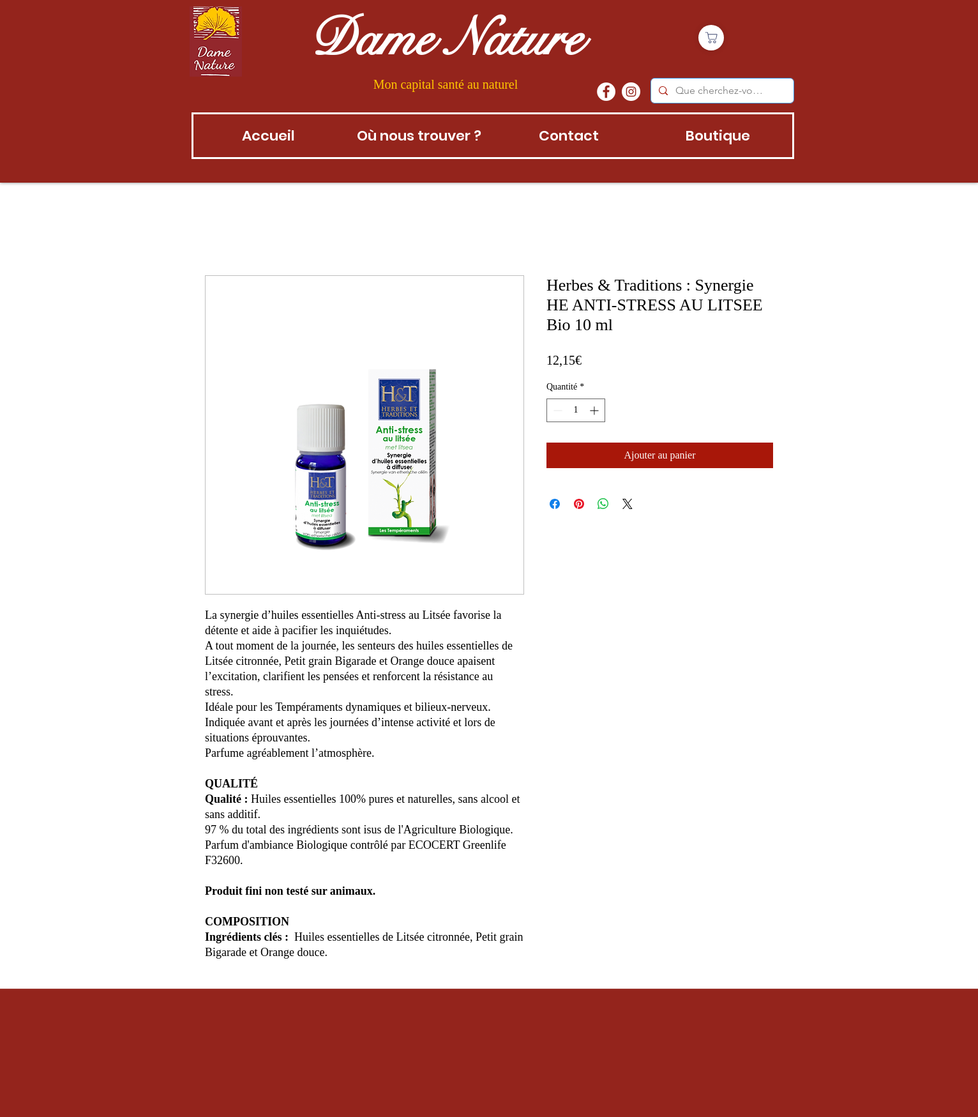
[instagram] (631, 91)
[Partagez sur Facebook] (554, 504)
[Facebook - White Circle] (606, 91)
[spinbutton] (575, 410)
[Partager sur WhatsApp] (603, 504)
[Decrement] (556, 410)
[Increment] (595, 410)
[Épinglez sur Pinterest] (579, 504)
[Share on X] (627, 504)
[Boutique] (711, 37)
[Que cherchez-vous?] (721, 91)
